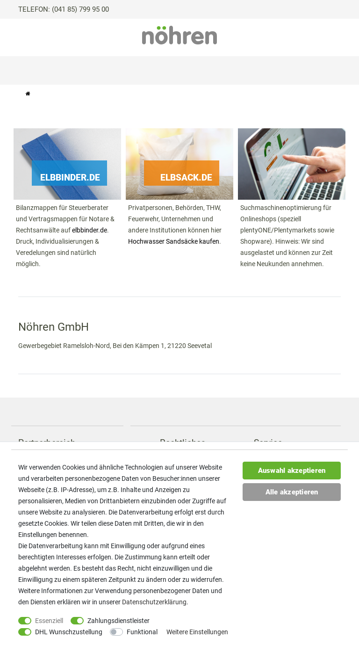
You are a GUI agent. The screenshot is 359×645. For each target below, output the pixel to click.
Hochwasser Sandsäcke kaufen (173, 241)
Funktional (142, 632)
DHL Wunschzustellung (68, 632)
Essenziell (49, 620)
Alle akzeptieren (292, 492)
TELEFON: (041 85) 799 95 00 (63, 9)
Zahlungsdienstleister (118, 620)
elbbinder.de (89, 230)
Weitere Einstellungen (197, 632)
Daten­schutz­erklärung (154, 602)
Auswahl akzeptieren (292, 470)
